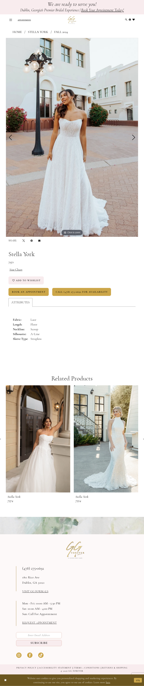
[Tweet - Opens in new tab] (23, 240)
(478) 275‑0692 (33, 568)
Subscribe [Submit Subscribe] (39, 643)
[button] (11, 20)
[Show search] (126, 20)
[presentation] (38, 438)
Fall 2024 (61, 32)
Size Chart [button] (16, 269)
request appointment (39, 623)
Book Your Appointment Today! (102, 10)
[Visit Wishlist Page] (134, 20)
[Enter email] (39, 635)
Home (17, 32)
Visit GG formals (35, 591)
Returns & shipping (114, 668)
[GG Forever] (72, 20)
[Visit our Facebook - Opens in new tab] (30, 655)
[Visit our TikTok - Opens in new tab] (41, 655)
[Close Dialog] (5, 680)
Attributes (20, 302)
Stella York (38, 32)
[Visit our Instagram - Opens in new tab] (19, 655)
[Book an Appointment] (24, 20)
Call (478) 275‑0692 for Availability (82, 292)
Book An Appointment (29, 292)
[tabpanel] (72, 137)
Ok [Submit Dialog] (138, 680)
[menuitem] (11, 20)
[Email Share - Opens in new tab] (39, 240)
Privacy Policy (26, 668)
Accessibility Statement (55, 668)
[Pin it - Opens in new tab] (31, 240)
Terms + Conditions (87, 668)
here (108, 682)
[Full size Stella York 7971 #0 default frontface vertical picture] (72, 137)
